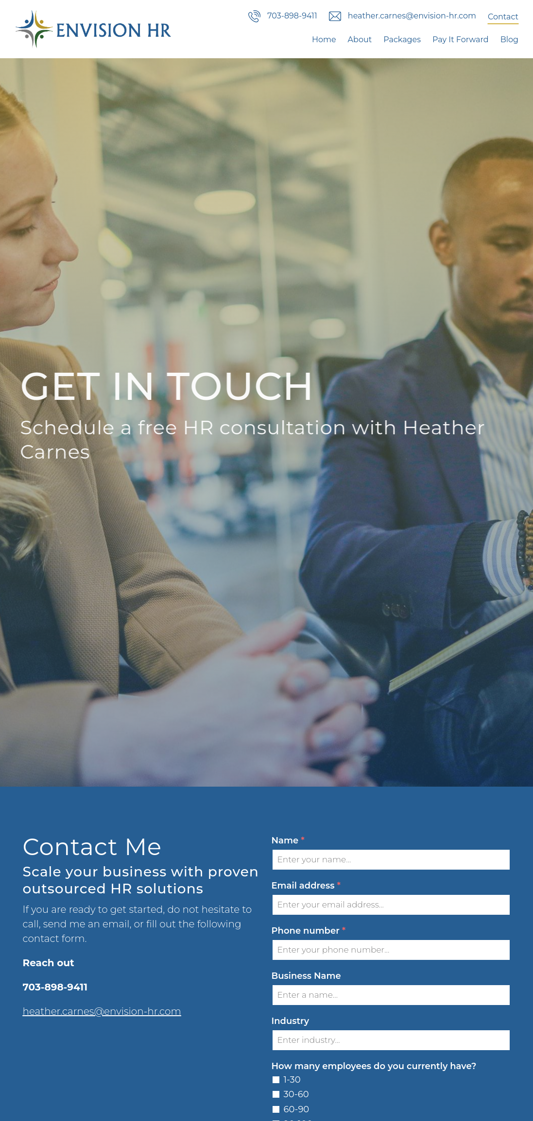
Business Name (306, 976)
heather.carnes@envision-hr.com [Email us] (402, 16)
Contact (503, 16)
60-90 (296, 1109)
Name (288, 840)
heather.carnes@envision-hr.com (102, 1011)
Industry (290, 1021)
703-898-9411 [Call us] (282, 16)
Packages (402, 39)
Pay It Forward (460, 39)
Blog (509, 39)
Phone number (309, 931)
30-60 (296, 1094)
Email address (306, 885)
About (360, 39)
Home (324, 39)
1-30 (292, 1079)
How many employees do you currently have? (374, 1066)
